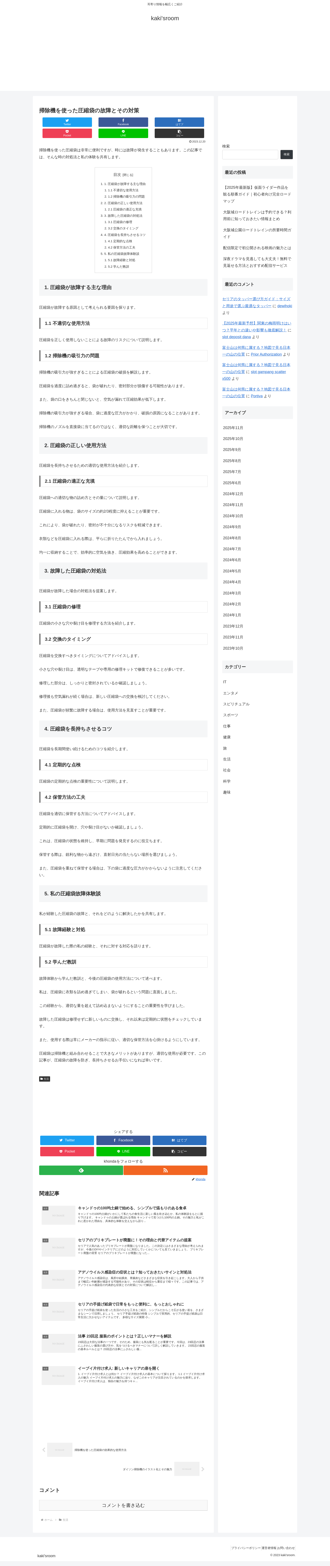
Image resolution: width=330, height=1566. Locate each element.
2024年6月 (232, 560)
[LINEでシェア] (165, 122)
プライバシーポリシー (237, 1552)
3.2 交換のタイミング (123, 221)
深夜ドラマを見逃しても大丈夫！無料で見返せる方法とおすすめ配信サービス (257, 262)
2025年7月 (232, 472)
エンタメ (230, 693)
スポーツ (230, 715)
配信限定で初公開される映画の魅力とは (257, 248)
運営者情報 (263, 1552)
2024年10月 (233, 516)
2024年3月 (232, 593)
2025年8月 (232, 461)
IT (224, 682)
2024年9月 (232, 527)
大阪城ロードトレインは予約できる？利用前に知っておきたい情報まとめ (257, 215)
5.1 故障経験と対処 (121, 255)
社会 (227, 770)
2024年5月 (232, 571)
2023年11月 (233, 637)
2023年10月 (233, 648)
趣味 (227, 792)
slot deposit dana (236, 337)
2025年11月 (233, 428)
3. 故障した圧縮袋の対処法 (123, 207)
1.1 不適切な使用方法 (123, 180)
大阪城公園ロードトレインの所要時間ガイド (257, 233)
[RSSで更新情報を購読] (166, 1165)
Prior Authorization (266, 354)
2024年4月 (232, 582)
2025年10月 (233, 439)
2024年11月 (233, 505)
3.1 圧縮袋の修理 (120, 214)
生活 (44, 1074)
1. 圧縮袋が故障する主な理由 (125, 173)
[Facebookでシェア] (81, 122)
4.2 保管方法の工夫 (121, 241)
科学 (227, 781)
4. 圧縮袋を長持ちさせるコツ (125, 227)
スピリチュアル (236, 704)
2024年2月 (232, 604)
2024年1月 (232, 615)
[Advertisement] (165, 61)
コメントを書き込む (123, 1510)
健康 (227, 737)
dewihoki (284, 306)
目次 (117, 163)
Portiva (257, 396)
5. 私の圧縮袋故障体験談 (121, 248)
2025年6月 (232, 483)
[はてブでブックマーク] (109, 122)
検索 (226, 146)
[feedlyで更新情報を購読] (80, 1165)
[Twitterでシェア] (53, 122)
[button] (193, 122)
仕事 (227, 726)
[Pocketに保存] (137, 122)
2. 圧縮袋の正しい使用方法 (123, 193)
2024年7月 (232, 549)
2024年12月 (233, 494)
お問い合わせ (284, 1552)
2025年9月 (232, 450)
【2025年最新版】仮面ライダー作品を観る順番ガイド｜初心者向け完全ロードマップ (257, 194)
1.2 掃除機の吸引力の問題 (126, 187)
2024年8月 (232, 538)
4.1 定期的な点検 (120, 234)
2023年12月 (233, 626)
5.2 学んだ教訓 (118, 261)
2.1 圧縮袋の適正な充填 (125, 200)
